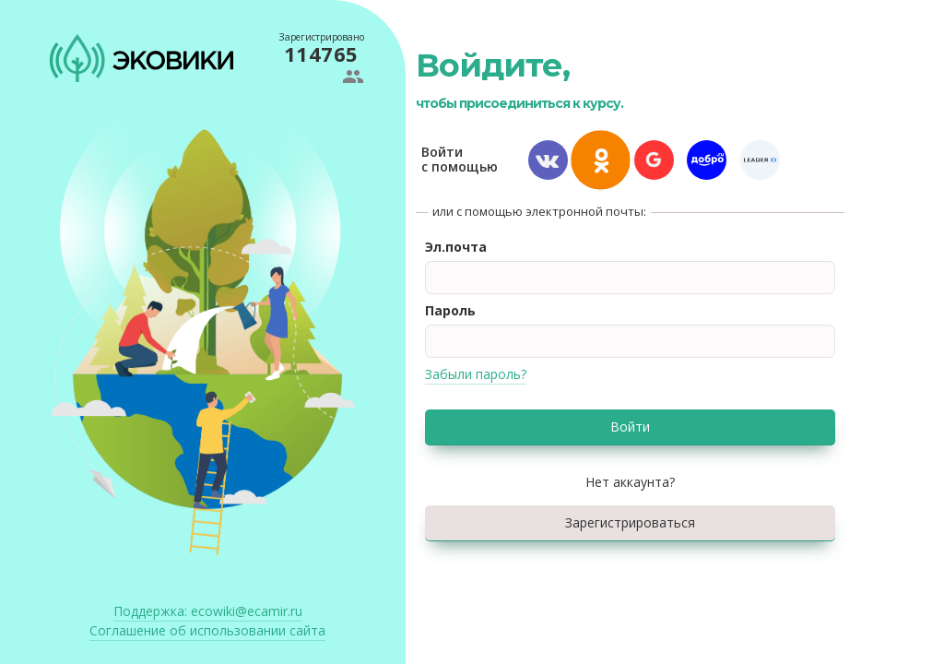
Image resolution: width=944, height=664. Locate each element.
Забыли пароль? (475, 374)
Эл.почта (456, 246)
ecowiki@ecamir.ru (207, 611)
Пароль (450, 310)
